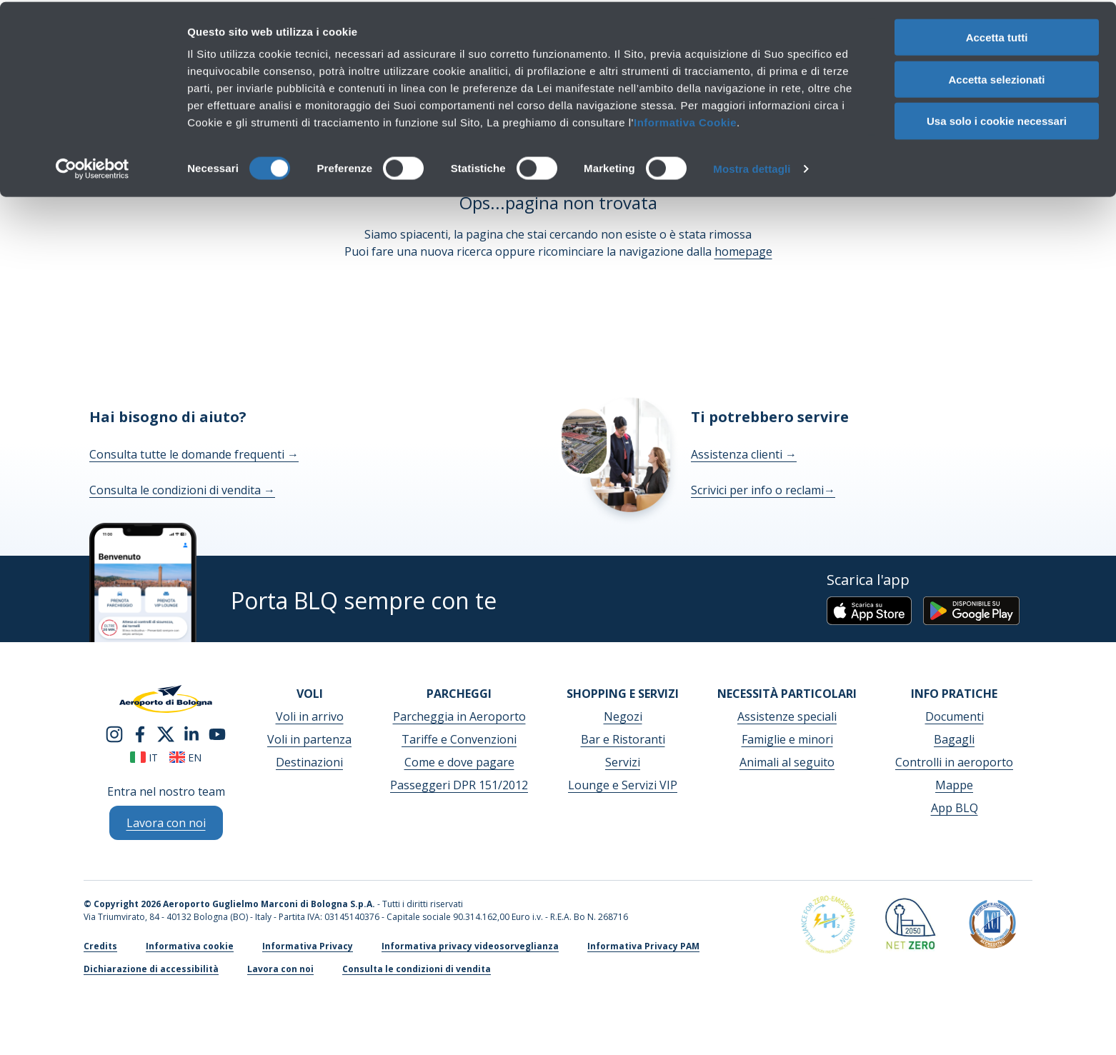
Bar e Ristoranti (623, 739)
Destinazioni (309, 762)
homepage (743, 251)
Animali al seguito (786, 762)
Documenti (954, 716)
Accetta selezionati (996, 77)
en (185, 757)
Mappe (954, 785)
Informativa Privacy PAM (643, 946)
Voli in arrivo (310, 716)
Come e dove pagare (459, 762)
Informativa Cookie (685, 120)
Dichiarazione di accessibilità (151, 969)
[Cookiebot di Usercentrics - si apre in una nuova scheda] (92, 167)
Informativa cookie (190, 946)
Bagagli (954, 739)
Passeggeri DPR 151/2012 (459, 785)
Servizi (622, 762)
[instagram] (114, 733)
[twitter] (165, 733)
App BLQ (954, 808)
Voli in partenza (309, 739)
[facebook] (140, 733)
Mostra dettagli (751, 167)
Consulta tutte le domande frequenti (194, 454)
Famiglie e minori (787, 739)
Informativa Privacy (307, 946)
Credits (100, 946)
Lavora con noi (280, 969)
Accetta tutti (997, 35)
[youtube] (217, 733)
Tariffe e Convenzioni (459, 739)
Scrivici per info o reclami (763, 490)
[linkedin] (191, 733)
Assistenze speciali (787, 716)
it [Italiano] (144, 757)
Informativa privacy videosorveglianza (470, 946)
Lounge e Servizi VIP (622, 785)
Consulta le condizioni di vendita (182, 490)
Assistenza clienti (744, 454)
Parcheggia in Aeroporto (459, 716)
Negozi (623, 716)
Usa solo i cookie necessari (997, 120)
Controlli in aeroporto (954, 762)
